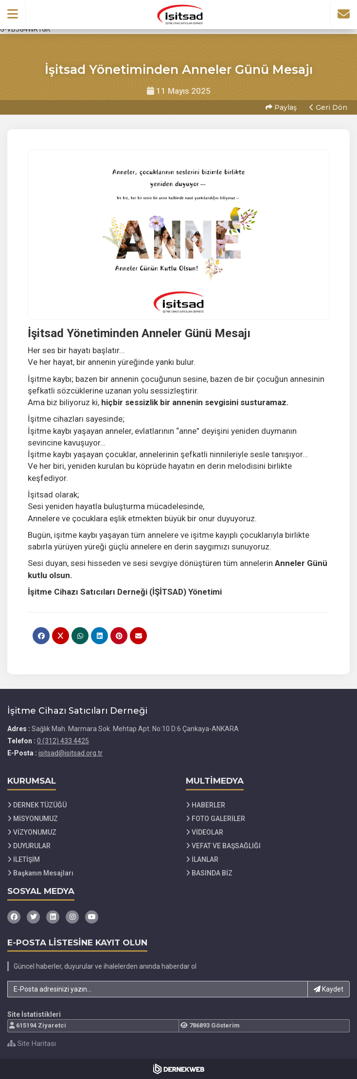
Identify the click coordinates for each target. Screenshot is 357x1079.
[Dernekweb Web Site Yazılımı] (179, 1068)
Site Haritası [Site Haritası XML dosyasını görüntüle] (31, 1043)
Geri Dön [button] (328, 107)
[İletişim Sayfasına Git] (343, 14)
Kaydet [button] (328, 989)
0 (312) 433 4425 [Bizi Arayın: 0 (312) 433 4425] (63, 741)
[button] (13, 14)
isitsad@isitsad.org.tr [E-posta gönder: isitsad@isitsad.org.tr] (70, 753)
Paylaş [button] (281, 107)
